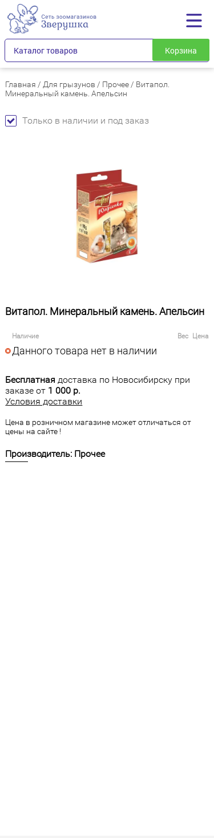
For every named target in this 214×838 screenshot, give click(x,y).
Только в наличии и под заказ (77, 120)
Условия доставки (43, 401)
